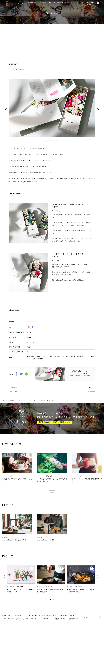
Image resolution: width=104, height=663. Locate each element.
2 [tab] (41, 140)
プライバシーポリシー (33, 620)
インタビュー (80, 2)
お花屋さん (70, 2)
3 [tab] (44, 140)
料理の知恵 (49, 476)
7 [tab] (57, 140)
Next (98, 109)
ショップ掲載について (58, 620)
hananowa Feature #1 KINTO (45, 541)
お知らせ (55, 617)
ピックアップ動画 (45, 617)
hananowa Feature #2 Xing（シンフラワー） (15, 541)
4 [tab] (47, 140)
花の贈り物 (43, 2)
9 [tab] (63, 140)
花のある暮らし (32, 2)
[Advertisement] (52, 39)
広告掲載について (72, 620)
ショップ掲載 (92, 2)
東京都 (23, 70)
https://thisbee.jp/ (32, 321)
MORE (52, 493)
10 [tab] (66, 140)
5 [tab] (50, 140)
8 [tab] (60, 140)
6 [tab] (54, 140)
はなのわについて (90, 4)
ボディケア (13, 476)
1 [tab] (38, 140)
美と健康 (61, 2)
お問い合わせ (20, 620)
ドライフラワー (14, 70)
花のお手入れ (19, 587)
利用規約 (45, 620)
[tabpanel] (52, 108)
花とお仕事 (52, 2)
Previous (6, 109)
